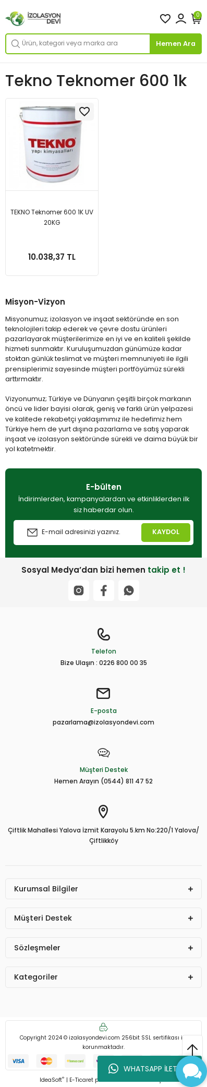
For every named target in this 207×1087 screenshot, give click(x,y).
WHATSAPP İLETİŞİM (149, 1068)
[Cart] (196, 19)
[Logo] (33, 18)
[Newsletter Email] (103, 532)
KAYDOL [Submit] (165, 531)
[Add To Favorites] (84, 111)
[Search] (103, 43)
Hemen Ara (176, 43)
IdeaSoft (52, 1080)
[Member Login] (181, 19)
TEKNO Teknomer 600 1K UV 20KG (51, 217)
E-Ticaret (81, 1080)
